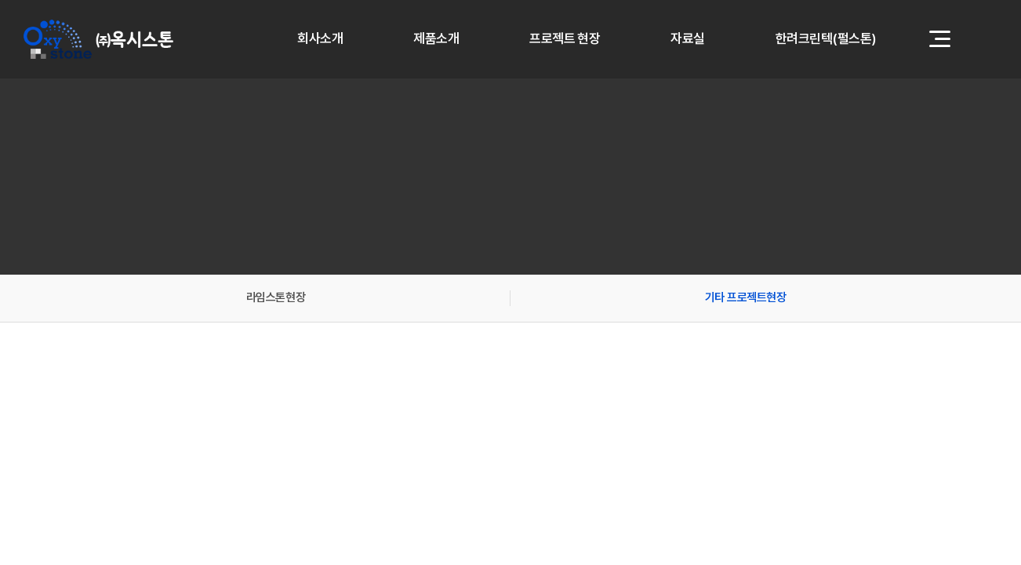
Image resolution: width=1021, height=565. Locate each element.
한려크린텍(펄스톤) (826, 39)
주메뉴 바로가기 (0, 0)
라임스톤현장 (275, 297)
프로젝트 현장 (564, 39)
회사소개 (320, 39)
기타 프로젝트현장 (746, 297)
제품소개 (436, 39)
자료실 (687, 39)
